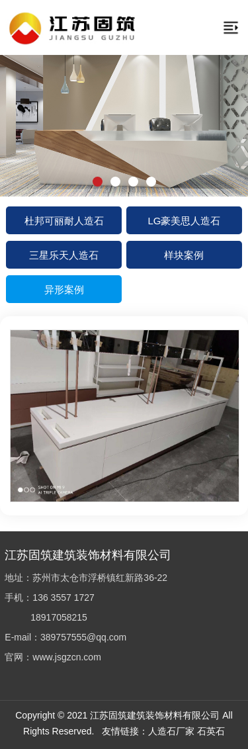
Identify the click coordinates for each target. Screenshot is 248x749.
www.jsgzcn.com (66, 656)
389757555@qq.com (83, 637)
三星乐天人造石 (64, 254)
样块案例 (184, 254)
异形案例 (64, 289)
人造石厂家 (171, 731)
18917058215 (58, 617)
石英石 (211, 731)
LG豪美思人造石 (183, 220)
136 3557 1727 (63, 597)
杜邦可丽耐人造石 (64, 220)
